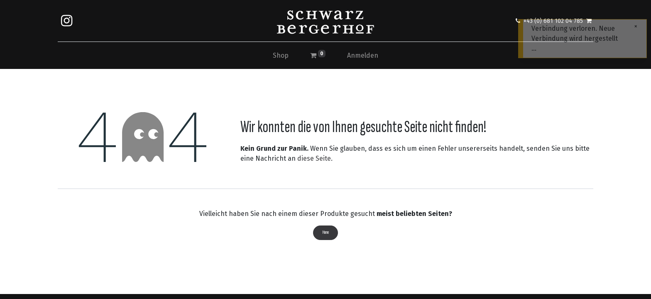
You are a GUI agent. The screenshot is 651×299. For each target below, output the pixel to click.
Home (326, 232)
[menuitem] (280, 55)
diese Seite (314, 158)
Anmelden (362, 55)
